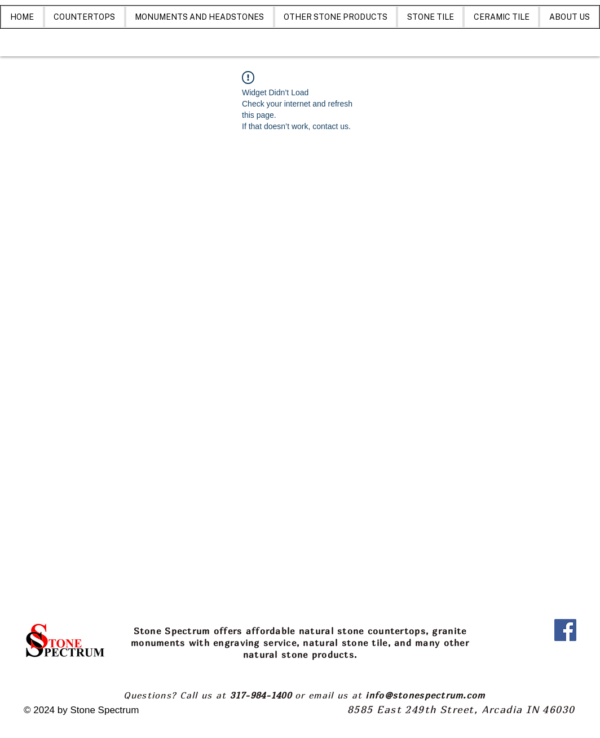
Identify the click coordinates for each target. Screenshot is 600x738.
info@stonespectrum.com (425, 695)
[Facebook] (565, 630)
